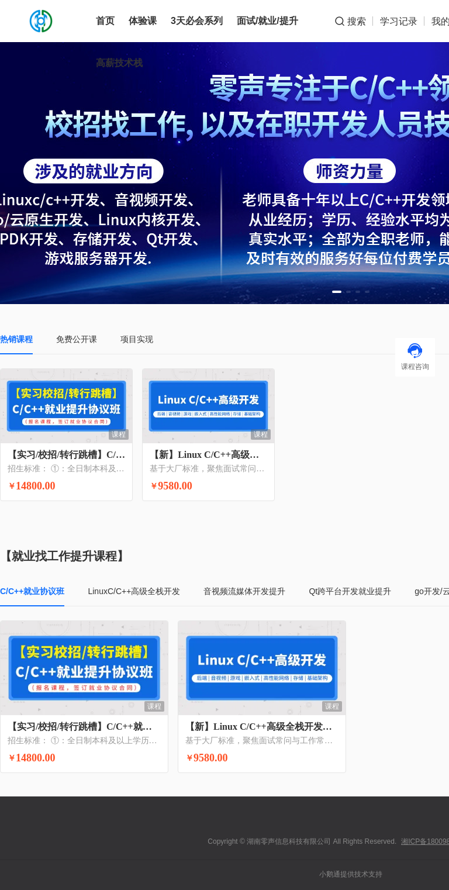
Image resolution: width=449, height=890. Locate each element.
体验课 (143, 21)
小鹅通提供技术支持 (350, 874)
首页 (105, 21)
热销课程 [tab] (16, 339)
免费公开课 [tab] (76, 339)
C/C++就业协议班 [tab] (32, 591)
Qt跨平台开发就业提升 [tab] (350, 591)
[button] (336, 292)
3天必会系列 (197, 21)
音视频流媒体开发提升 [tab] (244, 591)
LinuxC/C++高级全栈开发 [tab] (134, 591)
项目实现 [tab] (136, 339)
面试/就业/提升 (267, 21)
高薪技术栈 (119, 63)
